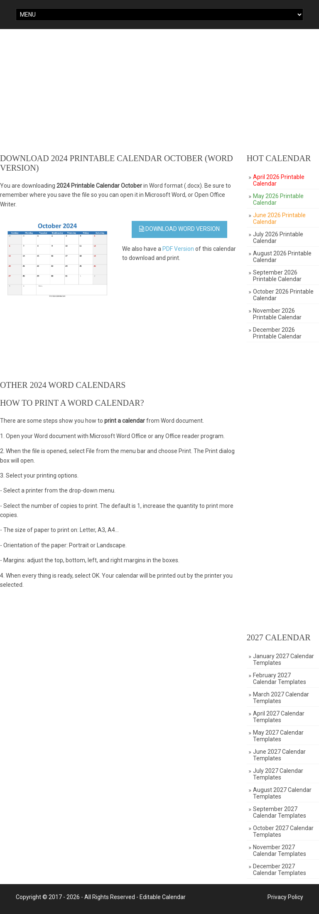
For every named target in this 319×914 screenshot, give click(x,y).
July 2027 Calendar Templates (278, 774)
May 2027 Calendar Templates (278, 735)
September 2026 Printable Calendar (277, 275)
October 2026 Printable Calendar (283, 294)
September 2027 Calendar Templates (279, 812)
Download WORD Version (179, 228)
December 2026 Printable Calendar (277, 333)
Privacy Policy (285, 897)
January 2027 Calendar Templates (283, 659)
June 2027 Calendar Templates (279, 755)
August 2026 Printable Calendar (282, 256)
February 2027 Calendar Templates (279, 678)
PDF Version (178, 248)
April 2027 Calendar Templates (278, 716)
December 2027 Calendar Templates (279, 869)
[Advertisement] (159, 91)
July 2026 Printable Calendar (278, 237)
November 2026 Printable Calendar (277, 314)
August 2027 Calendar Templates (282, 793)
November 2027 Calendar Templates (279, 850)
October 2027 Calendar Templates (283, 831)
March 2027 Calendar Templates (281, 697)
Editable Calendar (163, 897)
